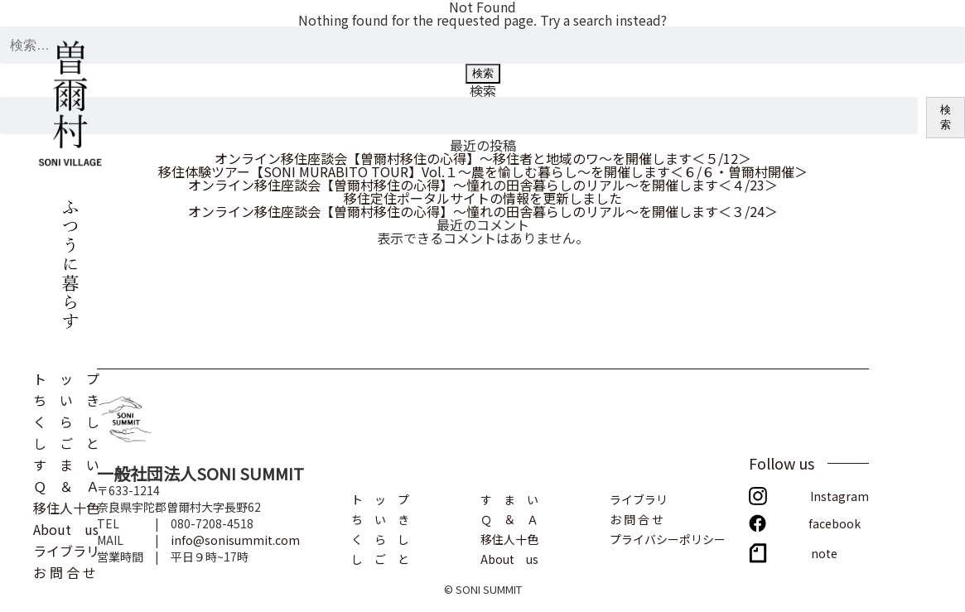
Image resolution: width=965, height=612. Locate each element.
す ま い (66, 463)
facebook (834, 522)
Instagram (839, 495)
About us (66, 527)
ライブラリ (66, 549)
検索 (483, 90)
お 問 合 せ (64, 570)
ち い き (66, 398)
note (824, 552)
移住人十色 (66, 506)
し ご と (66, 441)
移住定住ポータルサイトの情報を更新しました (483, 198)
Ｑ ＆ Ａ (66, 484)
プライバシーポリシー (668, 538)
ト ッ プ (66, 377)
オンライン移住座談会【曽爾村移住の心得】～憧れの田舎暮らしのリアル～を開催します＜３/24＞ (483, 211)
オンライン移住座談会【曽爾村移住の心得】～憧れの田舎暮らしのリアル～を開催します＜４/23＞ (483, 185)
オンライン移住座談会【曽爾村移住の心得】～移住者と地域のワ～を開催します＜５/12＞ (483, 158)
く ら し (66, 420)
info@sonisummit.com (235, 540)
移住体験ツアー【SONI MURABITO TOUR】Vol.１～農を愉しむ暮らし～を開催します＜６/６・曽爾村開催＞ (483, 171)
